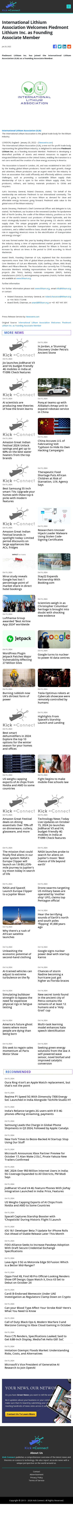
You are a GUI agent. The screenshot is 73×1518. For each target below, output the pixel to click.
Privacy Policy (36, 1477)
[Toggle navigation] (68, 6)
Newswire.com (45, 142)
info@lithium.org (63, 288)
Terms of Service (36, 1480)
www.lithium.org (23, 278)
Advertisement (36, 1474)
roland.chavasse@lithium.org (58, 296)
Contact (36, 1471)
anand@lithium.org (40, 302)
